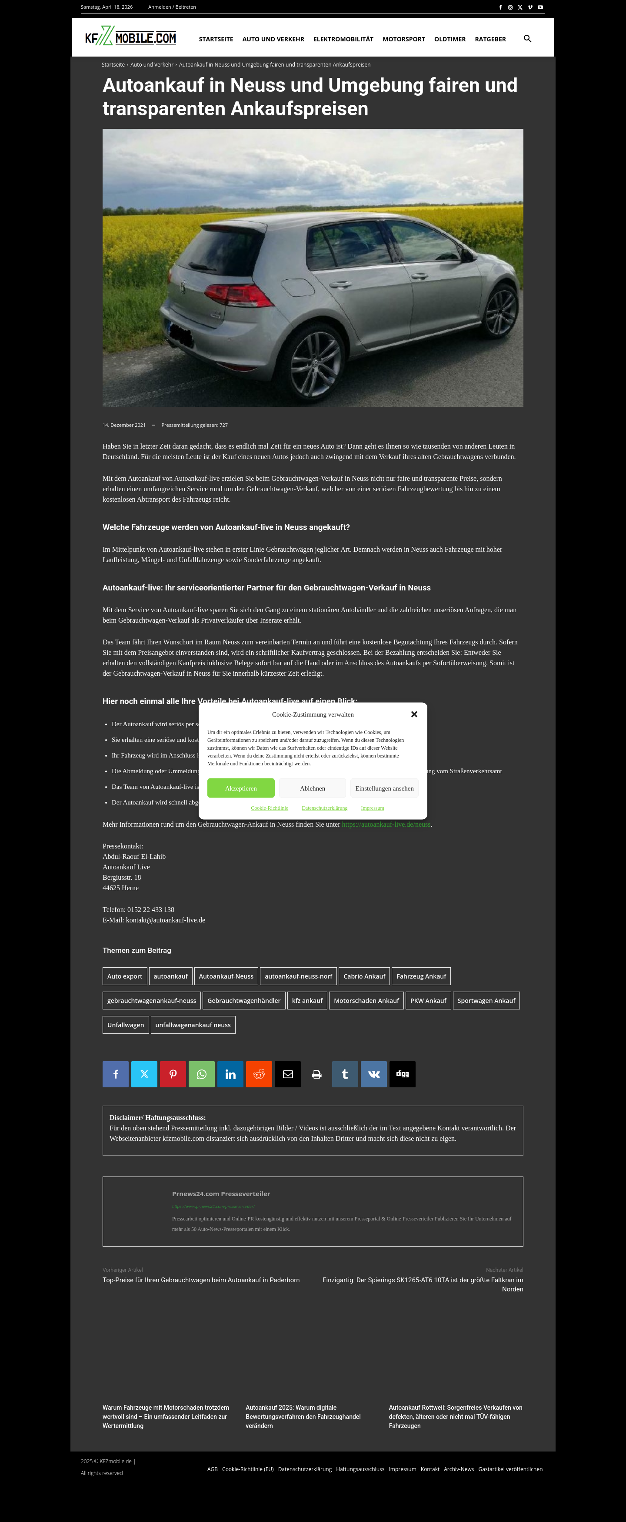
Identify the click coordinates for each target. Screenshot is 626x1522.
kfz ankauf (307, 1000)
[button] (414, 714)
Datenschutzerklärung (324, 808)
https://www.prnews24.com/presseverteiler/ (213, 1206)
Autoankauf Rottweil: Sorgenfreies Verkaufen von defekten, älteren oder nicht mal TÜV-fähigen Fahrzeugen (451, 1416)
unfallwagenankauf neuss (193, 1025)
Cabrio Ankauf (364, 976)
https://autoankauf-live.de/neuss (386, 824)
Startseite (113, 64)
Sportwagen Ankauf (487, 1000)
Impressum (372, 808)
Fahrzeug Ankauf (421, 976)
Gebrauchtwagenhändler (243, 1000)
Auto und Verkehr (151, 64)
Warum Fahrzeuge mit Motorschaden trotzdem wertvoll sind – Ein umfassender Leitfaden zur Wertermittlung (161, 1416)
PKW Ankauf (428, 1000)
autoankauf (171, 976)
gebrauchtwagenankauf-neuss (151, 1000)
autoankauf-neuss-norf (298, 976)
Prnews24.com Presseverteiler (221, 1193)
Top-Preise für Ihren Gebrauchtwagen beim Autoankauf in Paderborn (201, 1280)
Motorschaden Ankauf (366, 1000)
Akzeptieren (241, 787)
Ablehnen (312, 787)
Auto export (125, 976)
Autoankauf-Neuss (226, 976)
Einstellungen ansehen (384, 787)
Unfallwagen (125, 1025)
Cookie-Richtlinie (269, 808)
